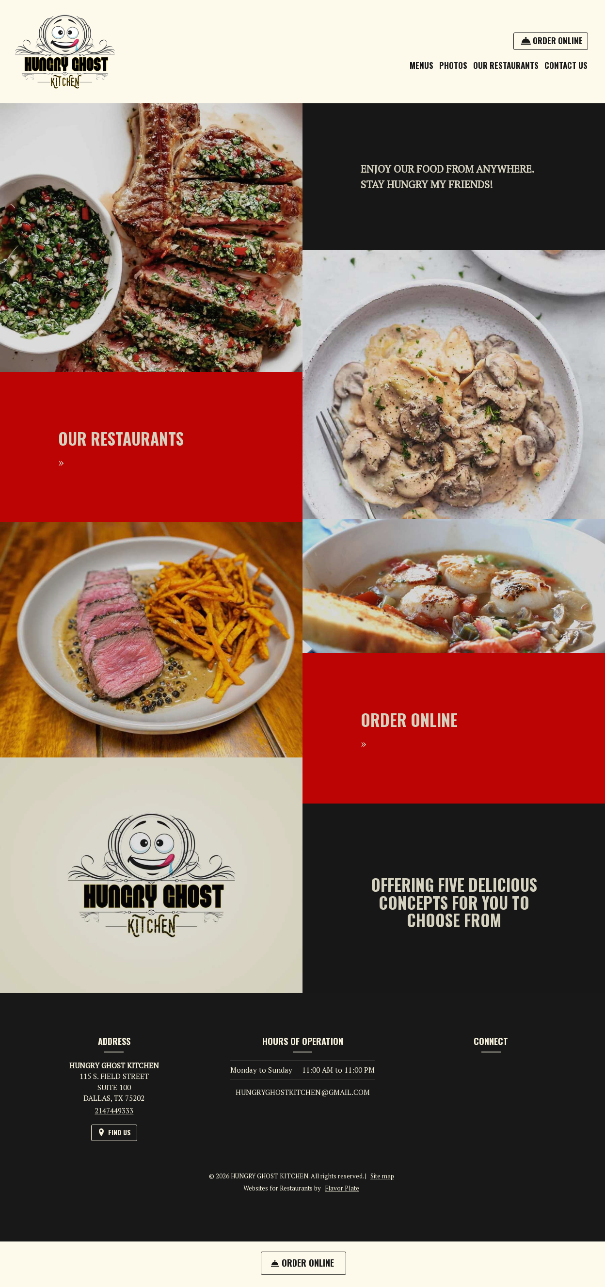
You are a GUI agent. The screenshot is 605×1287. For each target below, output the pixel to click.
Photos (453, 65)
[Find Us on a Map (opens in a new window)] (114, 1133)
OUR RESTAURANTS (506, 65)
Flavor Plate (342, 1188)
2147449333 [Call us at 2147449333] (114, 1110)
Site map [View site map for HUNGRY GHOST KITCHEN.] (382, 1176)
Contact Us (566, 65)
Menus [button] (421, 65)
